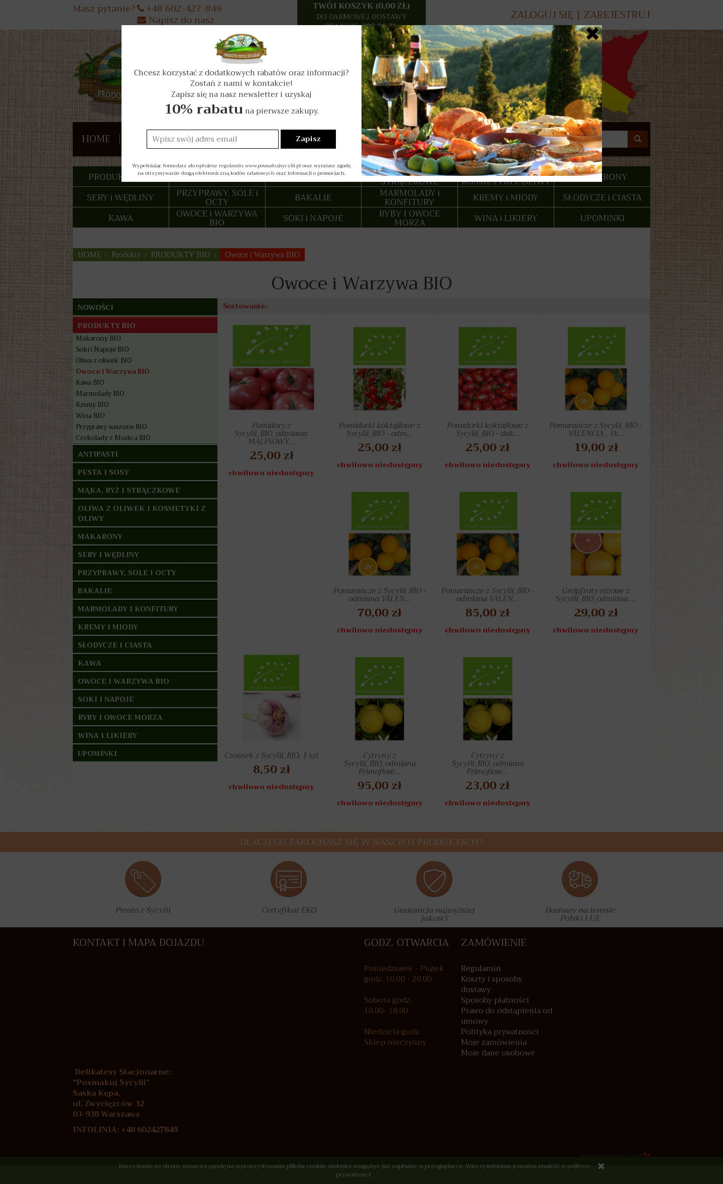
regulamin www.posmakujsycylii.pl (260, 165)
